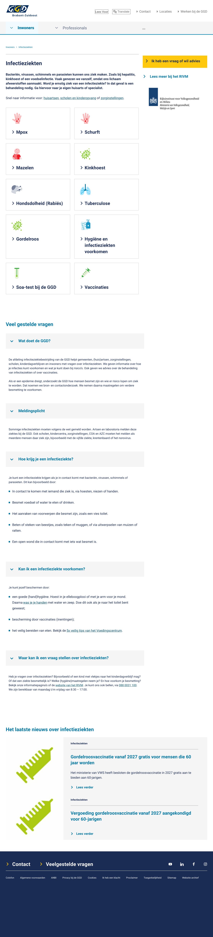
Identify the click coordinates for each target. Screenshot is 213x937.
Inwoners (22, 28)
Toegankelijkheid (152, 877)
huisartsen (51, 98)
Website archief (190, 877)
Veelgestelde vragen (69, 864)
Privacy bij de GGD (72, 877)
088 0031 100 (128, 685)
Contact (145, 11)
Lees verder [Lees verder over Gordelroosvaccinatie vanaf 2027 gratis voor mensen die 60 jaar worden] (84, 787)
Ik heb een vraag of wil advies (176, 61)
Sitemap (171, 877)
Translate (121, 11)
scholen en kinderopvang (78, 98)
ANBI (54, 877)
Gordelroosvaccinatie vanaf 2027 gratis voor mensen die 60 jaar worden (131, 760)
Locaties (165, 11)
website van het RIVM (69, 685)
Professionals (71, 28)
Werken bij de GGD (194, 11)
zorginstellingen (112, 98)
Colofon (10, 877)
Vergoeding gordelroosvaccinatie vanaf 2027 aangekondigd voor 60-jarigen (131, 816)
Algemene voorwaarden (32, 877)
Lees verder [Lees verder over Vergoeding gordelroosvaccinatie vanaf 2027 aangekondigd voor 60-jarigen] (84, 833)
